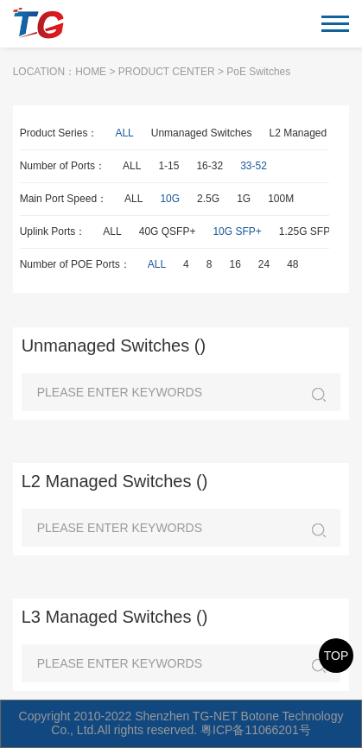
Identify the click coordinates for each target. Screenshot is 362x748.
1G (244, 199)
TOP (336, 655)
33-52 (253, 166)
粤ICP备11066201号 (255, 730)
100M (281, 199)
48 (292, 264)
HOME (90, 72)
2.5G (208, 199)
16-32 (209, 166)
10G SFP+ (237, 231)
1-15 (168, 166)
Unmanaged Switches (201, 133)
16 (234, 264)
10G (170, 199)
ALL (124, 133)
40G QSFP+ (167, 231)
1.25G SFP (304, 231)
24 (264, 264)
